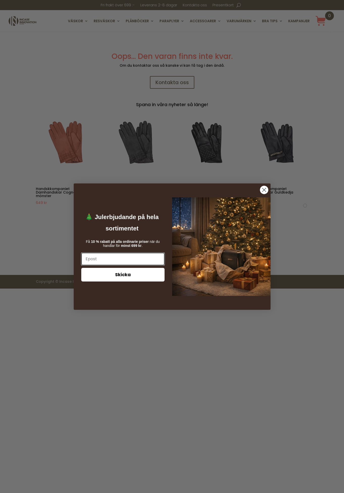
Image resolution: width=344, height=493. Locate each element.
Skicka (123, 274)
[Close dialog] (264, 189)
